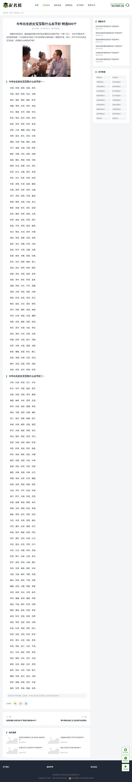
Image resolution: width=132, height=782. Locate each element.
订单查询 (125, 767)
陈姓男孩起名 (101, 109)
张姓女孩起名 (116, 104)
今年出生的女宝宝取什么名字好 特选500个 (44, 696)
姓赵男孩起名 (101, 100)
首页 (37, 5)
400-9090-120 (117, 5)
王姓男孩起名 (116, 109)
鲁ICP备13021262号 (59, 778)
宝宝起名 (46, 5)
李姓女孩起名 (116, 82)
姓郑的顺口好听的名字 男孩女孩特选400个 (21, 720)
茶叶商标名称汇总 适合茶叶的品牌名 (74, 720)
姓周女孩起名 (116, 114)
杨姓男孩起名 (101, 95)
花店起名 (99, 118)
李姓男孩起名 (101, 86)
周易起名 (125, 759)
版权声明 (50, 767)
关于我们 (80, 5)
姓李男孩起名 (116, 86)
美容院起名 (100, 82)
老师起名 (69, 5)
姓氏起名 (57, 5)
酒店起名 (115, 118)
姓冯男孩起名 (101, 91)
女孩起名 (115, 77)
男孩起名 (99, 77)
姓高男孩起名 (101, 114)
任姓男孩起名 (116, 100)
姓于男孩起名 (116, 91)
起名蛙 (24, 696)
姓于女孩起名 (116, 95)
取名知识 (94, 767)
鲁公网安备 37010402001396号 (81, 778)
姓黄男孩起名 (101, 104)
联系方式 (91, 5)
